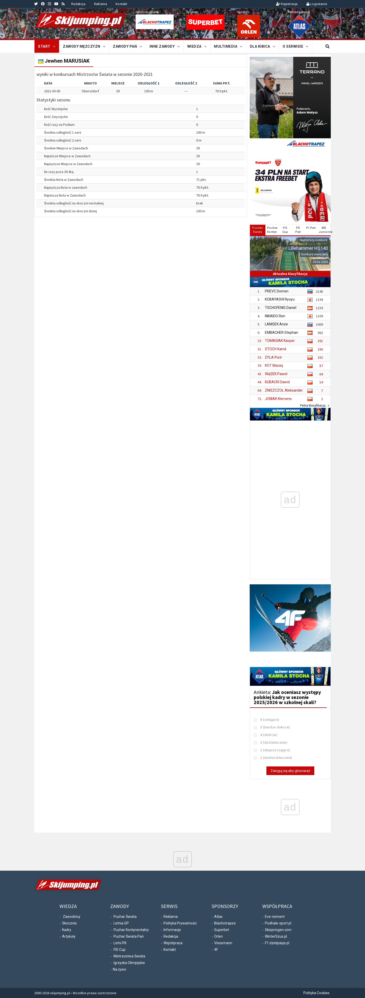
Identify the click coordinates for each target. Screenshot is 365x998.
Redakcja (78, 4)
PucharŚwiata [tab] (257, 230)
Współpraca (172, 943)
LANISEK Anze (276, 324)
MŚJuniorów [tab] (324, 230)
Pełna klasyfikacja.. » (314, 405)
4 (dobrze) (268, 734)
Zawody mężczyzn (81, 46)
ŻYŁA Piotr (273, 357)
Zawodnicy (71, 917)
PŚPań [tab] (298, 230)
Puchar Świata (125, 917)
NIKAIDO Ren (275, 316)
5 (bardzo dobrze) (275, 727)
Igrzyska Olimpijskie (129, 963)
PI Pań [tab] (311, 228)
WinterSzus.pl (276, 936)
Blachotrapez (225, 923)
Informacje (172, 930)
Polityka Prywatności (180, 923)
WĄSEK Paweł (276, 374)
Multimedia (225, 46)
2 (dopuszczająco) (275, 750)
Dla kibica (260, 46)
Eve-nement (275, 917)
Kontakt (121, 4)
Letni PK (120, 943)
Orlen (218, 936)
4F (216, 950)
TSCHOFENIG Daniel (280, 308)
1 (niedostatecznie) (276, 757)
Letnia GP (121, 923)
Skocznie (69, 923)
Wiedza (194, 46)
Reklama (100, 4)
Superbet (221, 930)
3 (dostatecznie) (273, 742)
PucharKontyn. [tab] (272, 230)
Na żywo (119, 969)
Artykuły (69, 936)
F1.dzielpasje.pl (277, 943)
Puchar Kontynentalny (131, 930)
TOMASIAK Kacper (280, 341)
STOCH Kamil (275, 349)
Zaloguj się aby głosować (290, 771)
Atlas (218, 917)
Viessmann (223, 943)
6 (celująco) (269, 719)
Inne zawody (162, 46)
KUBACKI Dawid (277, 382)
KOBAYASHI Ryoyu (280, 299)
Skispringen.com (278, 930)
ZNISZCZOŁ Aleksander (284, 390)
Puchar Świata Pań (129, 936)
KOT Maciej (274, 365)
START (44, 46)
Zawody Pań (125, 46)
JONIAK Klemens (278, 399)
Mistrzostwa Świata (129, 956)
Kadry (66, 930)
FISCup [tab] (285, 230)
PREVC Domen (276, 291)
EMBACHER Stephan (281, 332)
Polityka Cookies (316, 993)
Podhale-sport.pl (278, 923)
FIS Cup (119, 950)
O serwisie (293, 46)
